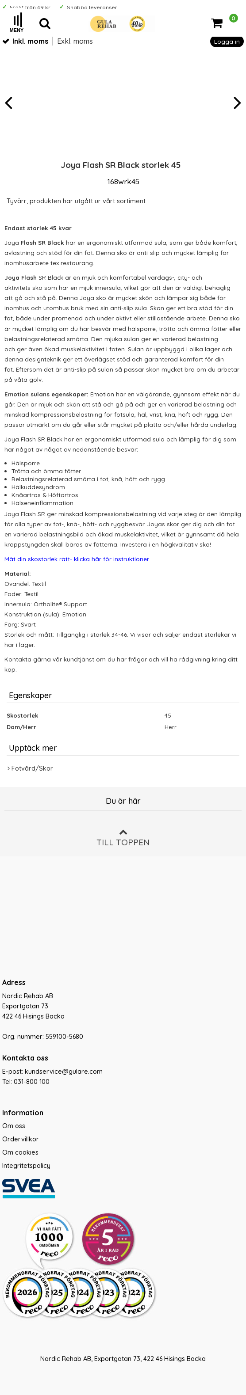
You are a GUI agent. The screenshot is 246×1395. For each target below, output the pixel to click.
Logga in (227, 41)
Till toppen (123, 838)
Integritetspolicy (26, 1166)
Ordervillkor (20, 1139)
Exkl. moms (75, 41)
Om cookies (20, 1152)
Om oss (13, 1126)
